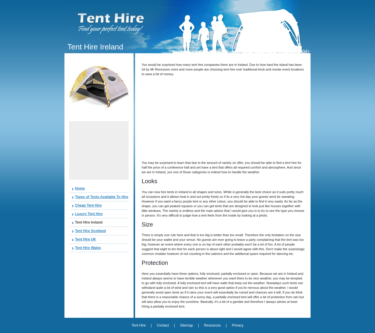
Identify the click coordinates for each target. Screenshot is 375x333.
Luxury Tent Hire (89, 214)
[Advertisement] (99, 150)
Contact (163, 325)
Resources (212, 325)
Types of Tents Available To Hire (101, 197)
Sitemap (186, 325)
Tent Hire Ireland (89, 222)
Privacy (237, 325)
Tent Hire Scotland (90, 231)
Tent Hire (139, 325)
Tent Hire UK (85, 239)
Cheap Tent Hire (88, 205)
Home (80, 188)
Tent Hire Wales (88, 248)
